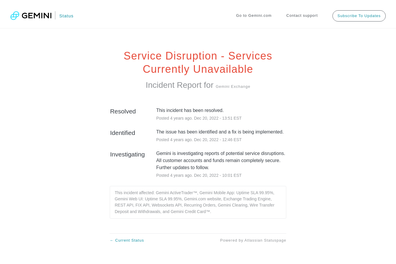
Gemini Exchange (233, 86)
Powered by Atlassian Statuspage (253, 240)
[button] (359, 16)
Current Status (127, 240)
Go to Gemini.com (254, 15)
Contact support (302, 15)
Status (66, 15)
